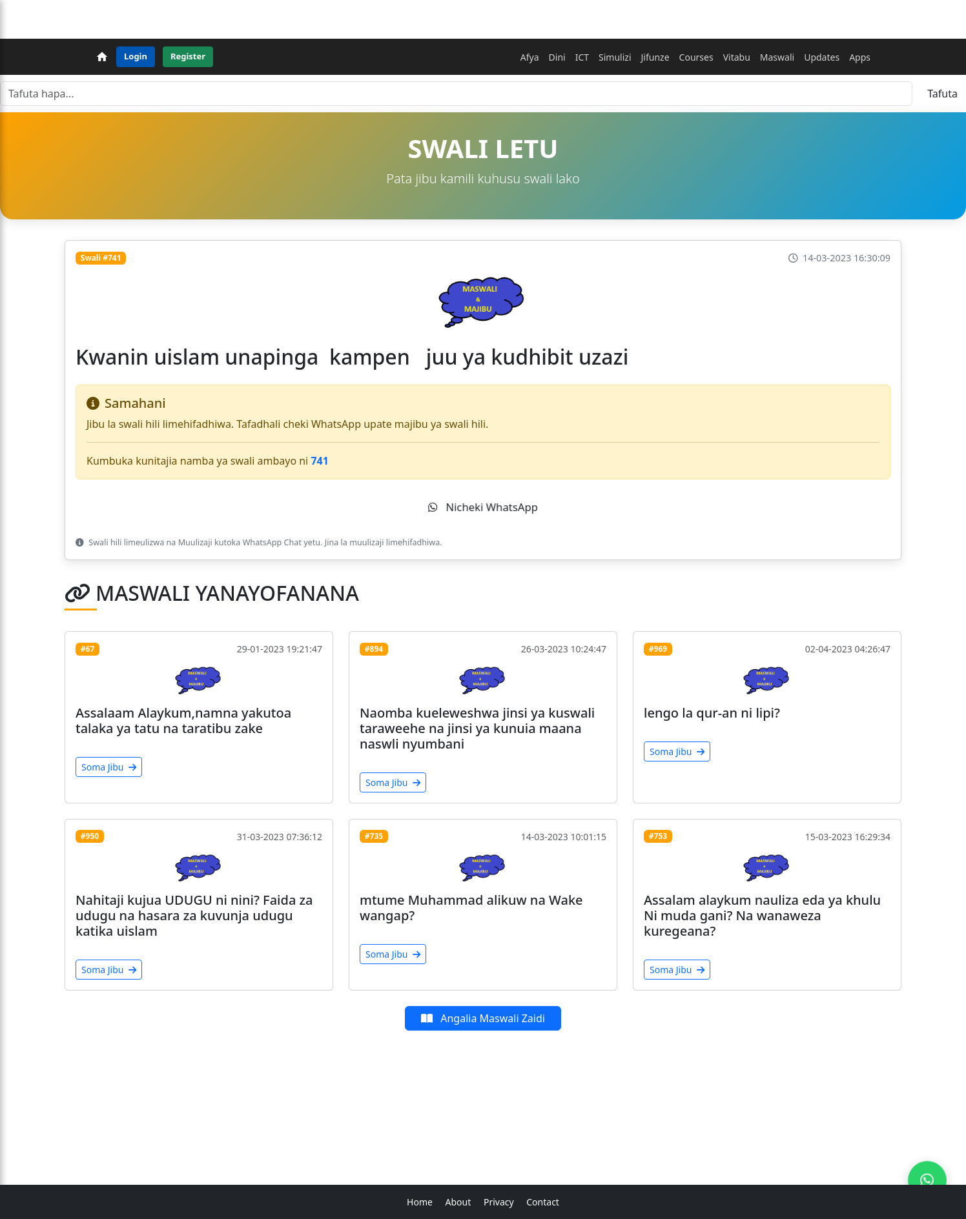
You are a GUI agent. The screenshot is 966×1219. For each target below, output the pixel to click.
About (458, 1202)
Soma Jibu (108, 767)
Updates (821, 57)
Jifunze (655, 57)
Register (187, 56)
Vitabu (736, 57)
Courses (696, 57)
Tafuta (942, 93)
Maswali (777, 57)
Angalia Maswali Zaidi (483, 1018)
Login (135, 56)
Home (420, 1202)
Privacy (499, 1202)
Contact (542, 1202)
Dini (557, 57)
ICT (582, 57)
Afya (529, 57)
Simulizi (615, 57)
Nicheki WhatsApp (482, 507)
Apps (859, 57)
